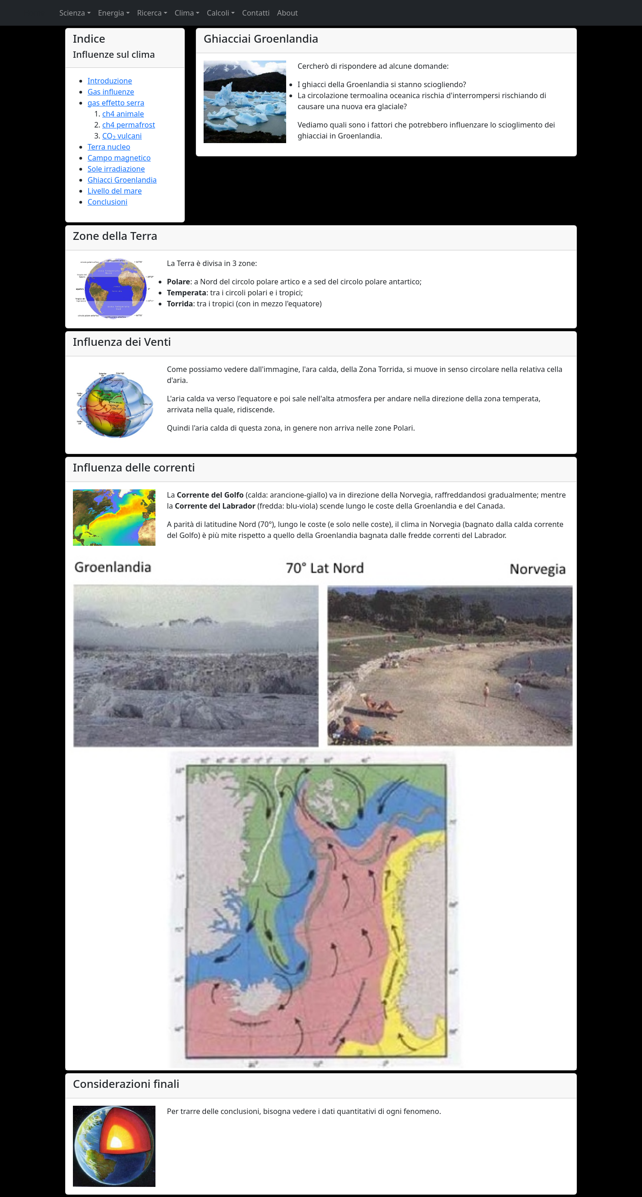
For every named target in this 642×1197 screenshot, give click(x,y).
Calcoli (218, 13)
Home (34, 13)
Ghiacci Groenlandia (122, 180)
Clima (184, 13)
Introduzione (110, 81)
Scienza (72, 13)
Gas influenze (111, 92)
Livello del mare (115, 191)
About (287, 13)
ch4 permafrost (128, 125)
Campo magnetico (119, 158)
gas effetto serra (116, 103)
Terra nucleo (109, 147)
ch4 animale (123, 114)
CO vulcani (122, 136)
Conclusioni (107, 202)
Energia (111, 13)
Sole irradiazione (116, 169)
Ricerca (149, 13)
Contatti (256, 13)
